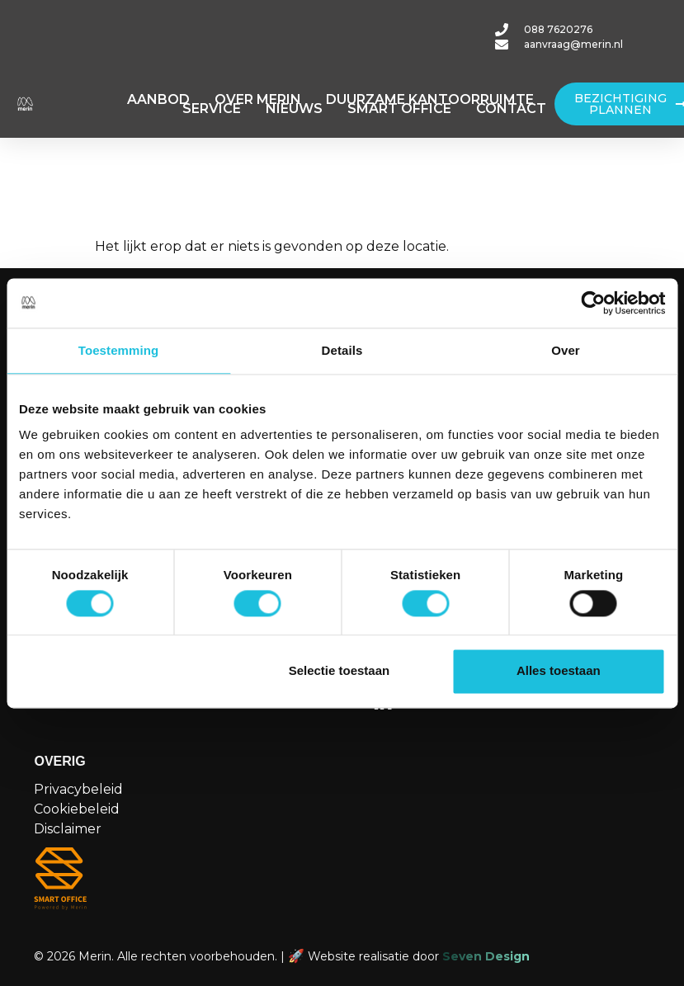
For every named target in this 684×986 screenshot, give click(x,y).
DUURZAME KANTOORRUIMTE (430, 99)
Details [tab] (342, 350)
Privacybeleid (78, 789)
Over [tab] (565, 350)
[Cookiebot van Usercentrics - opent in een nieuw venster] (593, 302)
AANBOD (158, 99)
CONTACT (511, 108)
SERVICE (211, 108)
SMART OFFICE (399, 108)
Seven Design (486, 956)
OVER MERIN (258, 99)
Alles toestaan (559, 671)
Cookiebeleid (77, 809)
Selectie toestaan (339, 671)
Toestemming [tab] (118, 350)
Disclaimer (67, 829)
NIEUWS (294, 108)
